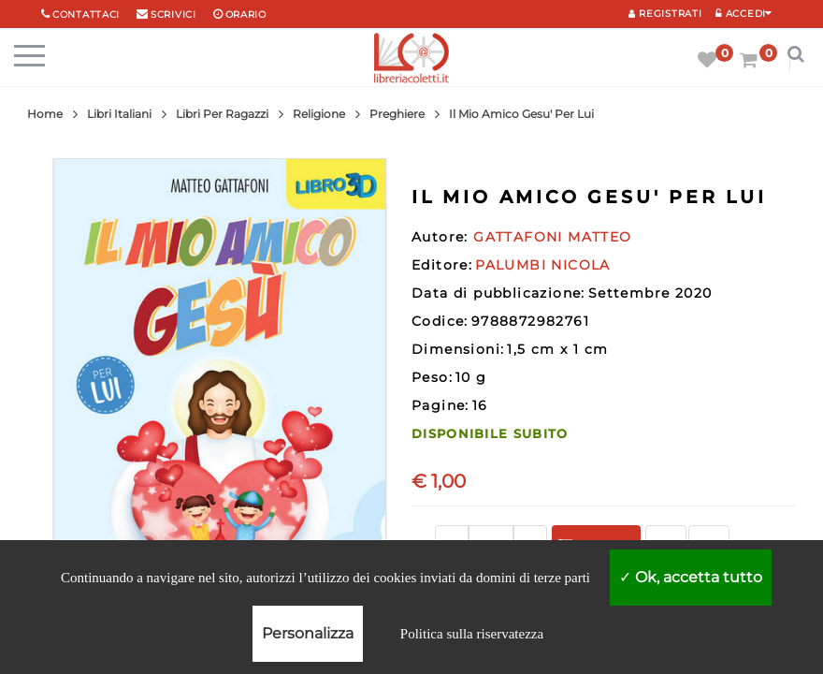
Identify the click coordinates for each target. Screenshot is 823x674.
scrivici (173, 14)
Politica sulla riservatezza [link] (471, 633)
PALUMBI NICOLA (543, 264)
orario (246, 14)
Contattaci (86, 14)
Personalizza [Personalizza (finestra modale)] (308, 633)
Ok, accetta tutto (690, 577)
